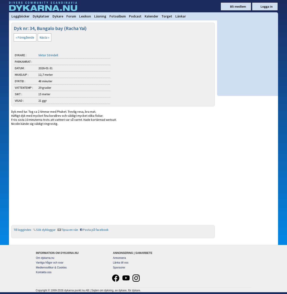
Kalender (151, 16)
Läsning (100, 16)
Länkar (180, 16)
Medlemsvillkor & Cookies (51, 267)
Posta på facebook (96, 230)
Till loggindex (22, 230)
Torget (166, 16)
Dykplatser (41, 16)
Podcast (135, 16)
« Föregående (25, 37)
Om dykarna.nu (45, 257)
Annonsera (119, 257)
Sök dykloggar (46, 230)
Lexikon (85, 16)
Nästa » (44, 37)
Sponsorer (119, 267)
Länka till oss (120, 262)
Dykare (57, 16)
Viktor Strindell (48, 55)
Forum (71, 16)
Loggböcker (20, 16)
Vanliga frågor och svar (49, 262)
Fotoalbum (117, 16)
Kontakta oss (43, 272)
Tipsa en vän (69, 230)
